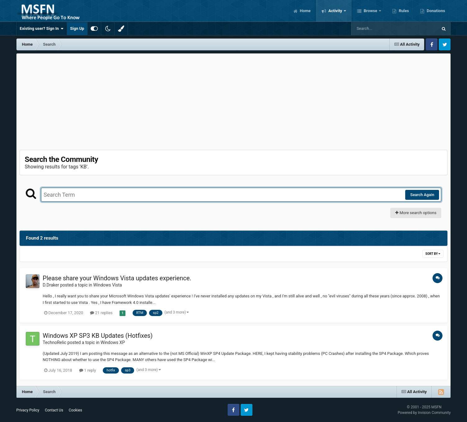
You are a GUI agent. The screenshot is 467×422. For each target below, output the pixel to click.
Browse (370, 10)
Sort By (432, 253)
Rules (403, 10)
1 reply (87, 370)
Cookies (75, 410)
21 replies (101, 312)
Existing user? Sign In (42, 28)
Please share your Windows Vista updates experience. (117, 278)
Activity (335, 10)
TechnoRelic (54, 342)
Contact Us (54, 410)
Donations (435, 10)
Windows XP (113, 342)
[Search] (378, 28)
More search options (415, 212)
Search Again (422, 194)
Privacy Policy (27, 410)
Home (305, 10)
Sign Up (77, 28)
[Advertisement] (233, 100)
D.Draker (51, 284)
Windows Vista (107, 284)
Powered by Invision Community (424, 413)
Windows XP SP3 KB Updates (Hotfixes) (98, 335)
